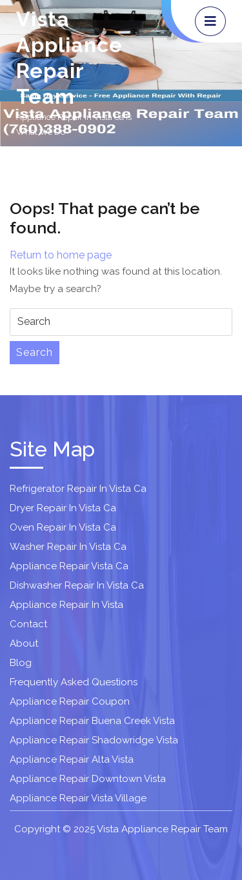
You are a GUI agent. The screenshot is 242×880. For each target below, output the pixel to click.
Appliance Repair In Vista (66, 605)
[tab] (210, 21)
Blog (21, 663)
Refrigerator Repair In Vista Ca (78, 488)
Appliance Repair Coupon (70, 701)
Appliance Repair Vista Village (78, 798)
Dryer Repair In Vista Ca (63, 508)
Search (34, 352)
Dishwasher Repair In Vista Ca (77, 585)
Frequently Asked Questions (73, 682)
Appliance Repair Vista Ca (69, 566)
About (24, 643)
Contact (28, 624)
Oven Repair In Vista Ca (63, 527)
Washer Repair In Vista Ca (68, 546)
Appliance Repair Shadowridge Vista (94, 740)
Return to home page (61, 255)
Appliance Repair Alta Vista (72, 759)
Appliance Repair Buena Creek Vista (92, 721)
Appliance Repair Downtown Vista (88, 779)
